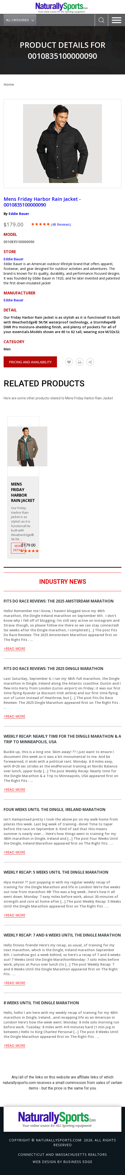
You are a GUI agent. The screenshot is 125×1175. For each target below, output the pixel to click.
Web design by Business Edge (62, 1161)
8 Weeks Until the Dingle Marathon (41, 1002)
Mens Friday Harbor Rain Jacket (23, 492)
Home (9, 84)
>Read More (14, 648)
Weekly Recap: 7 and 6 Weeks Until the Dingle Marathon (62, 935)
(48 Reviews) (61, 224)
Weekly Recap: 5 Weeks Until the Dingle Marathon (56, 872)
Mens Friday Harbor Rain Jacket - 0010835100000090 (42, 202)
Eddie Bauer (19, 213)
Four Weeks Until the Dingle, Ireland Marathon (55, 809)
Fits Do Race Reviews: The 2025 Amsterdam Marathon (59, 601)
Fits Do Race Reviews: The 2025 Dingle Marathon (53, 668)
